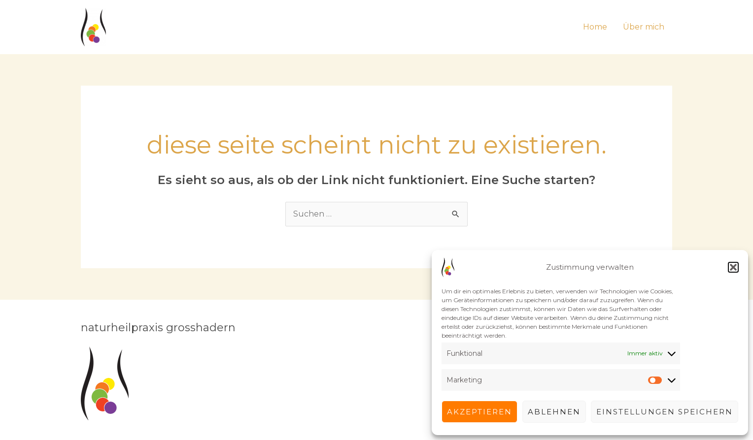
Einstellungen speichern (664, 411)
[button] (733, 267)
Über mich (643, 26)
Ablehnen (554, 411)
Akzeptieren (479, 411)
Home (595, 26)
